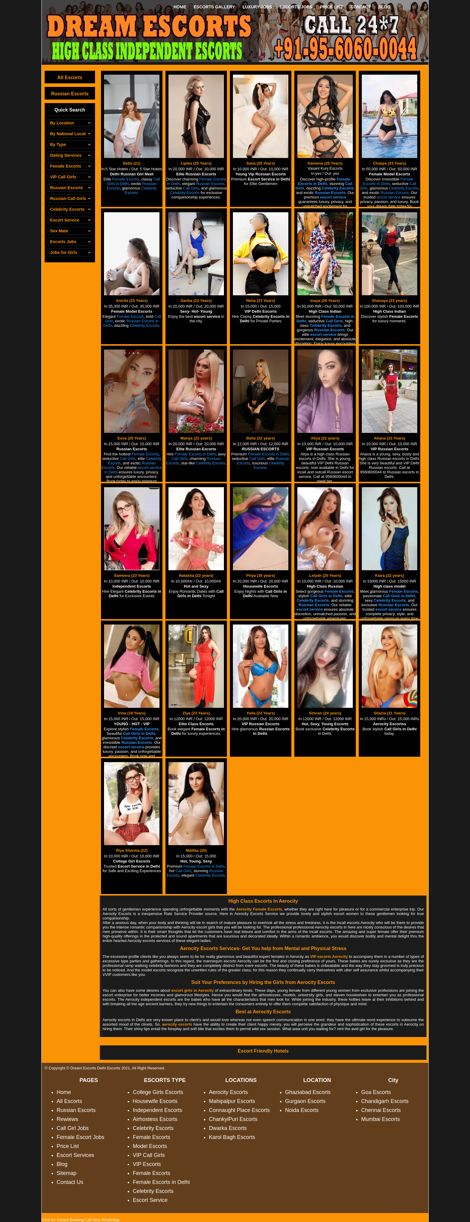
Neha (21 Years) (260, 300)
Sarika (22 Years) (196, 300)
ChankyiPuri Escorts (233, 1119)
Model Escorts (150, 1146)
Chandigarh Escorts (385, 1101)
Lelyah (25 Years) (325, 575)
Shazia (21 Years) (390, 713)
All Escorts (69, 77)
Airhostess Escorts (155, 1119)
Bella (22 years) (260, 438)
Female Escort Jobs (80, 1137)
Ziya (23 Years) (196, 713)
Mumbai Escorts (380, 1119)
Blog (62, 1164)
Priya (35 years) (260, 575)
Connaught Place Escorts (239, 1110)
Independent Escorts (157, 1110)
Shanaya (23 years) (389, 300)
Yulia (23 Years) (260, 713)
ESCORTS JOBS (296, 6)
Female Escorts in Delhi (161, 1182)
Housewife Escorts (155, 1101)
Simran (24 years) (325, 713)
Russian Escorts (69, 93)
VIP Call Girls (149, 1155)
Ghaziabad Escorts (308, 1092)
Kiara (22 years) (389, 575)
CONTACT (360, 6)
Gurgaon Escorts (305, 1101)
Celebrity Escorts (153, 1128)
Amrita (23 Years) (132, 300)
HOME (180, 6)
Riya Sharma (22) (132, 850)
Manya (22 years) (196, 438)
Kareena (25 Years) (325, 163)
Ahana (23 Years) (389, 438)
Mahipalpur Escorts (232, 1101)
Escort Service (150, 1200)
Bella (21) (132, 163)
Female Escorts (151, 1137)
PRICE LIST (331, 6)
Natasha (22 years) (196, 575)
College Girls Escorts (158, 1092)
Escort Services (75, 1155)
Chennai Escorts (381, 1110)
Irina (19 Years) (131, 713)
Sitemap (66, 1173)
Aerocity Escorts (228, 1092)
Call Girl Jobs (73, 1128)
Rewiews (67, 1119)
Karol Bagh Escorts (232, 1137)
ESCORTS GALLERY (214, 6)
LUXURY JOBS (257, 6)
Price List (68, 1146)
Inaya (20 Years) (325, 300)
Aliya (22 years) (325, 438)
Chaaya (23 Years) (389, 163)
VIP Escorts (147, 1164)
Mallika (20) (196, 850)
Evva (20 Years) (132, 438)
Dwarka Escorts (228, 1128)
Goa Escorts (376, 1092)
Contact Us (70, 1182)
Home (64, 1092)
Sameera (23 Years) (132, 575)
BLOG (384, 6)
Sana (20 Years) (260, 163)
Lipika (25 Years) (196, 163)
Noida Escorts (302, 1110)
